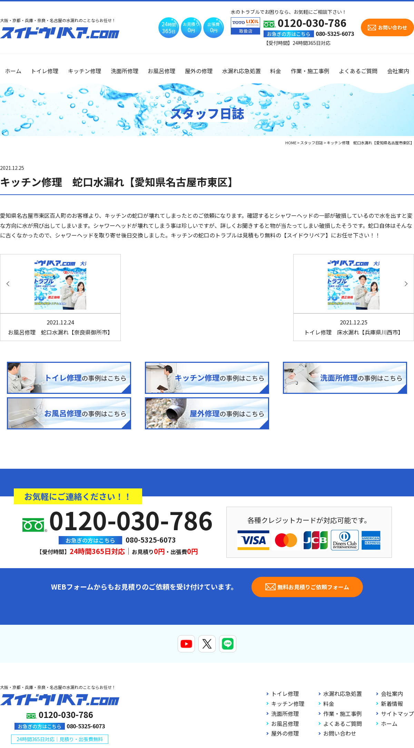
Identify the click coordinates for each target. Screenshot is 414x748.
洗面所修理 (124, 71)
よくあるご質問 (358, 71)
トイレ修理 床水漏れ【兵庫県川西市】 (353, 327)
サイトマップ (397, 713)
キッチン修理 (84, 71)
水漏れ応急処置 (241, 71)
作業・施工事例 (310, 71)
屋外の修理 (199, 71)
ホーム (13, 71)
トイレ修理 (44, 71)
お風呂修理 (161, 71)
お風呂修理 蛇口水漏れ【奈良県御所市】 (60, 327)
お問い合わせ (339, 733)
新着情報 (392, 703)
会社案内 (398, 71)
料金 (275, 71)
